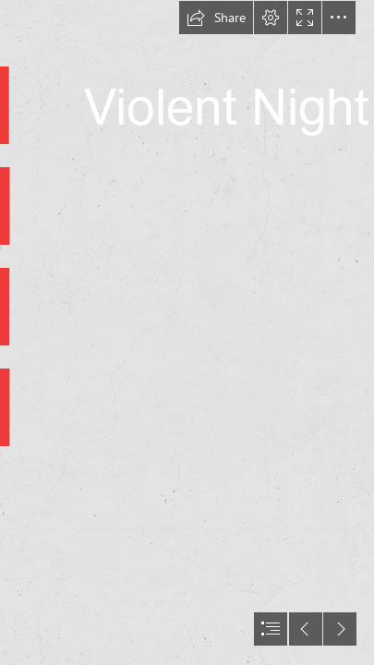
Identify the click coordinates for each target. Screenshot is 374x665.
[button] (216, 17)
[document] (187, 332)
